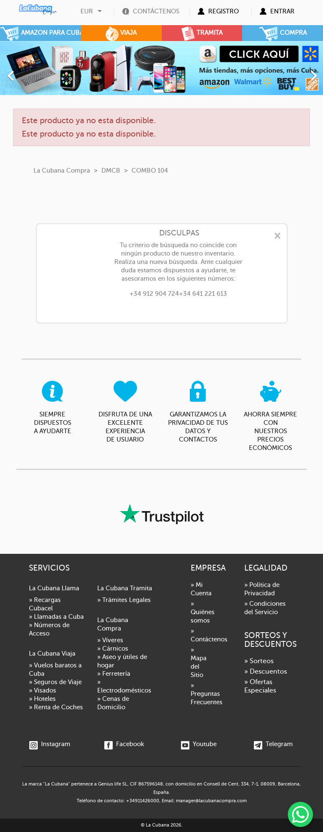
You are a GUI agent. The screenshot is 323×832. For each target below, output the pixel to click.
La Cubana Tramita (124, 588)
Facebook (124, 744)
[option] (161, 68)
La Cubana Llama (54, 588)
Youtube (199, 744)
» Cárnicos (112, 648)
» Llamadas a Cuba (56, 616)
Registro (223, 11)
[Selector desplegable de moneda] (92, 11)
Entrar (282, 11)
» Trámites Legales (124, 600)
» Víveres (110, 640)
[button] (24, 71)
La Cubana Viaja (52, 653)
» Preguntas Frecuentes (206, 693)
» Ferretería (113, 673)
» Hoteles (42, 698)
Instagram (49, 744)
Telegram (273, 744)
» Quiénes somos (202, 612)
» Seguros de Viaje (55, 682)
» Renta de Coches (56, 707)
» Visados (42, 690)
